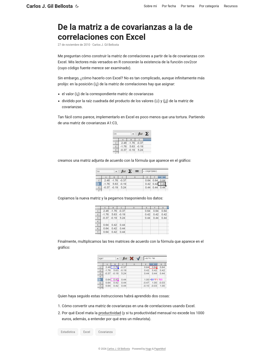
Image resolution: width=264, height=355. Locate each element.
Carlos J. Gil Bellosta (49, 6)
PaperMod (160, 348)
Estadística (68, 332)
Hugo (149, 348)
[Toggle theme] (76, 6)
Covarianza (105, 332)
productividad (109, 313)
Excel (86, 332)
